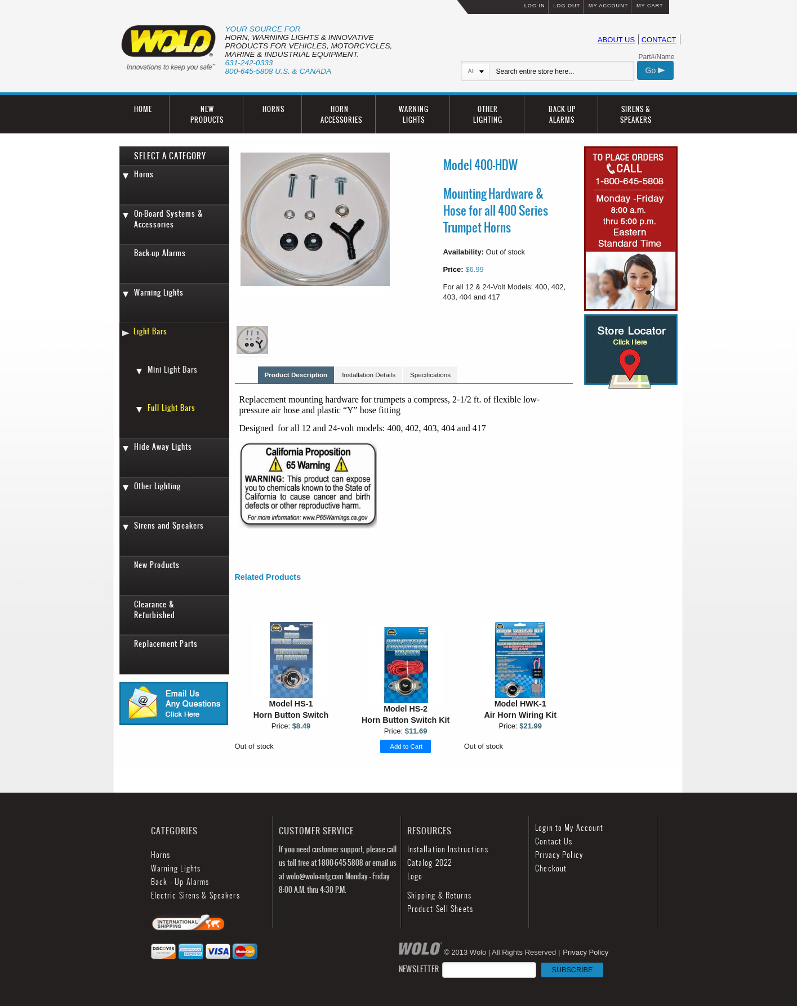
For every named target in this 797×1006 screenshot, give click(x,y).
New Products (157, 565)
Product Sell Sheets (440, 909)
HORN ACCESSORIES (341, 114)
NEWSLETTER (501, 969)
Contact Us (553, 841)
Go (655, 70)
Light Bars (150, 331)
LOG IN (534, 5)
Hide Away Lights (163, 446)
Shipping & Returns (439, 895)
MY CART (650, 5)
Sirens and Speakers (169, 525)
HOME (143, 109)
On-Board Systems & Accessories (168, 219)
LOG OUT (566, 5)
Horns (144, 174)
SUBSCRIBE (572, 970)
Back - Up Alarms (180, 882)
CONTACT (659, 39)
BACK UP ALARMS (562, 114)
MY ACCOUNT (608, 5)
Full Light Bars (171, 408)
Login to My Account (569, 828)
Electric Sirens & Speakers (195, 895)
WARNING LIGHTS (414, 114)
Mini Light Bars (173, 369)
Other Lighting (157, 486)
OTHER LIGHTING (487, 114)
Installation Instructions (447, 849)
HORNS (273, 109)
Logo (414, 876)
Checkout (551, 868)
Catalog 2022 (429, 863)
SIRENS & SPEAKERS (636, 114)
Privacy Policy (559, 855)
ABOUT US (616, 39)
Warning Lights (159, 292)
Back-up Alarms (160, 253)
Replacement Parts (166, 643)
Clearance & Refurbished (154, 609)
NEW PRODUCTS (207, 114)
